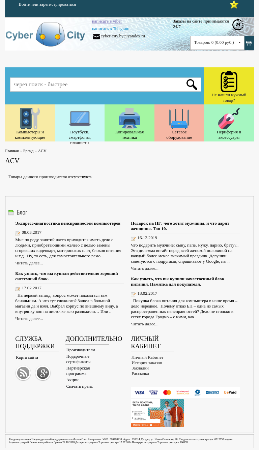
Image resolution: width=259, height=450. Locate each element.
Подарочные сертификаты (78, 359)
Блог (22, 212)
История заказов (147, 362)
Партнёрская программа (78, 370)
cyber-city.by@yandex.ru (123, 35)
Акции (72, 379)
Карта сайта (27, 357)
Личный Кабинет (147, 357)
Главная (12, 151)
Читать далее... (29, 262)
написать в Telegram (111, 28)
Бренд (28, 151)
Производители (80, 349)
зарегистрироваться (57, 4)
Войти (24, 4)
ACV (42, 151)
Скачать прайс (79, 386)
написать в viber (107, 21)
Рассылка (140, 373)
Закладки (140, 368)
